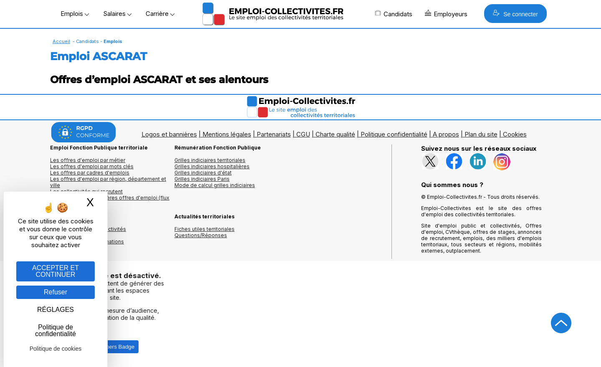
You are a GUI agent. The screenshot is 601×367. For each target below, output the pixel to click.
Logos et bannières (169, 134)
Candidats (393, 14)
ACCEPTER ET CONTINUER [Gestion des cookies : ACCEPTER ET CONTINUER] (55, 271)
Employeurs (446, 14)
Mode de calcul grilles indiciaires (214, 185)
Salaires (117, 14)
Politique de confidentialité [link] (55, 330)
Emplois (75, 14)
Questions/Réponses (200, 235)
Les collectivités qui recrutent (86, 191)
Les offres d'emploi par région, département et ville (108, 182)
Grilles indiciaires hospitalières (212, 166)
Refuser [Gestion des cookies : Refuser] (55, 292)
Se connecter (515, 14)
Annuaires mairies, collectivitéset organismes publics (88, 232)
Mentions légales (226, 134)
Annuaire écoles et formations (87, 241)
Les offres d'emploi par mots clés (92, 166)
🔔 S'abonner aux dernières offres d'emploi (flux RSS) (109, 201)
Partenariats (274, 134)
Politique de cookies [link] (56, 348)
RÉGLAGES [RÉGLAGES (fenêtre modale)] (55, 309)
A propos (446, 134)
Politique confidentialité (394, 134)
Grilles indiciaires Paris (202, 179)
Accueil (61, 41)
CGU (303, 134)
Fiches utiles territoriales (204, 229)
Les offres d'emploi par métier (87, 160)
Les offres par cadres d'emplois (89, 173)
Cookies (515, 134)
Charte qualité (335, 134)
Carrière (160, 14)
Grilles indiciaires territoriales (209, 160)
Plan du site (481, 134)
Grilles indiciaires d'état (203, 173)
